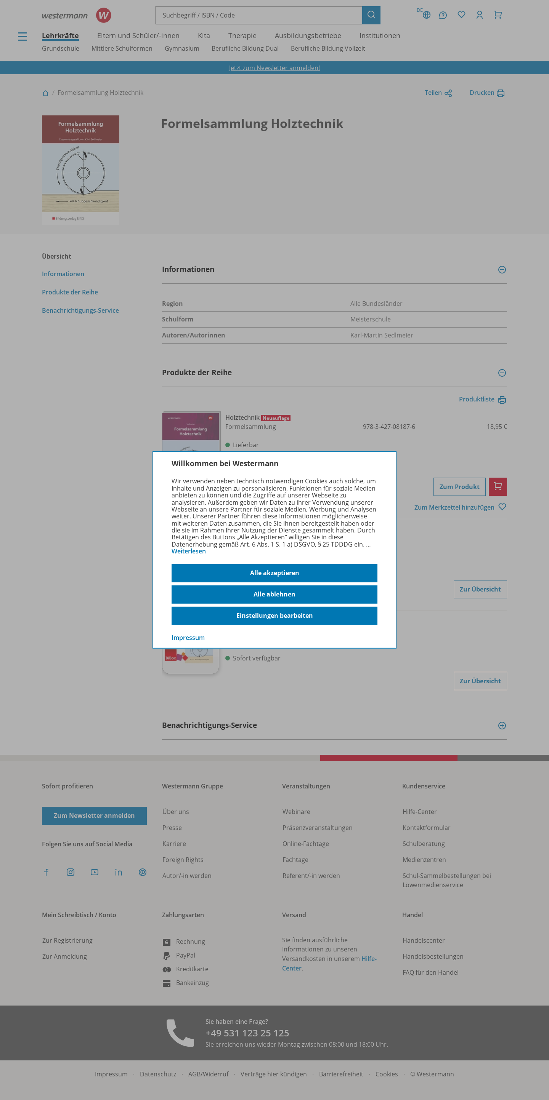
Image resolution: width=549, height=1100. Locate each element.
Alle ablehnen (274, 594)
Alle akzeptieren (274, 573)
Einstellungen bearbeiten (274, 615)
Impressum (188, 637)
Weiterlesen (189, 551)
